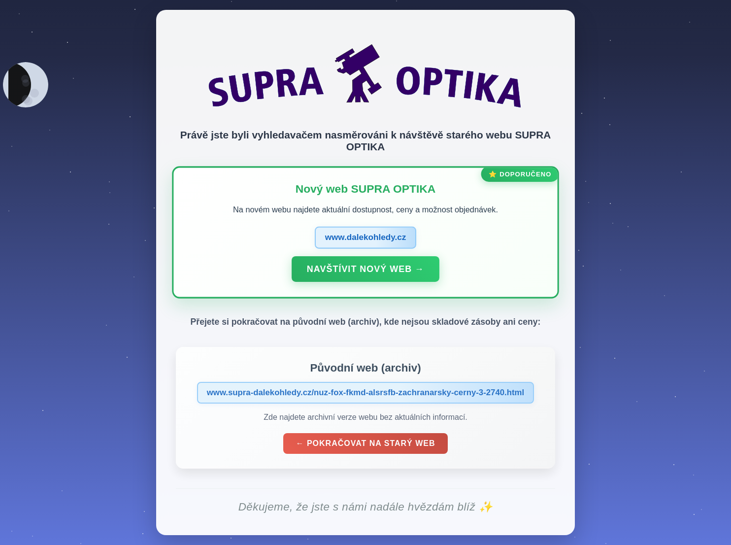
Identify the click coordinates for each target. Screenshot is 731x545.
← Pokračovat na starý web (365, 444)
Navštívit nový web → (365, 269)
